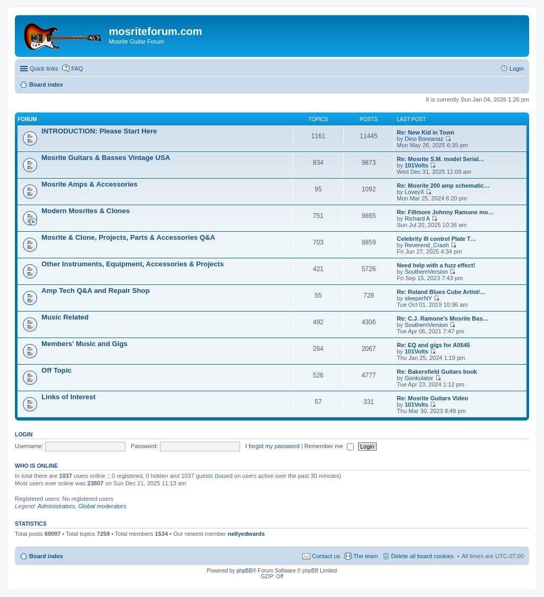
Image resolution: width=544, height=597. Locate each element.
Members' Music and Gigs (84, 344)
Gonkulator (419, 378)
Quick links (44, 68)
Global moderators (102, 506)
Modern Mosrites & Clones (85, 211)
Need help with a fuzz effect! (436, 265)
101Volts (416, 165)
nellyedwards (246, 534)
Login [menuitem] (516, 68)
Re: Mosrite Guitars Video (432, 398)
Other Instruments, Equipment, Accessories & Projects (132, 264)
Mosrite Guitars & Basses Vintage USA (105, 158)
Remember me (329, 446)
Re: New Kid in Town (425, 132)
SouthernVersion (426, 271)
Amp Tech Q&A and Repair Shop (95, 291)
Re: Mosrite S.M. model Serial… (440, 159)
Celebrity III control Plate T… (437, 239)
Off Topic (56, 370)
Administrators (56, 506)
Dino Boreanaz (424, 139)
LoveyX (414, 192)
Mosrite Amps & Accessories (89, 184)
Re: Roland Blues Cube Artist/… (441, 292)
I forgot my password (272, 446)
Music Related (65, 317)
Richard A (417, 218)
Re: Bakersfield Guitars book (437, 371)
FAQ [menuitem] (77, 68)
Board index (46, 556)
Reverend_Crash (427, 245)
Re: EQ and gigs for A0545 (433, 345)
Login (23, 434)
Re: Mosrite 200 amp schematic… (443, 185)
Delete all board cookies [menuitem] (422, 556)
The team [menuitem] (365, 556)
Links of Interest (68, 397)
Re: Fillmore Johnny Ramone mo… (445, 212)
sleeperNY (418, 298)
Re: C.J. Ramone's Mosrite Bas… (443, 318)
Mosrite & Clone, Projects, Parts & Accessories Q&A (128, 237)
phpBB (244, 571)
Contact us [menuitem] (326, 556)
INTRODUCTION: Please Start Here (99, 131)
